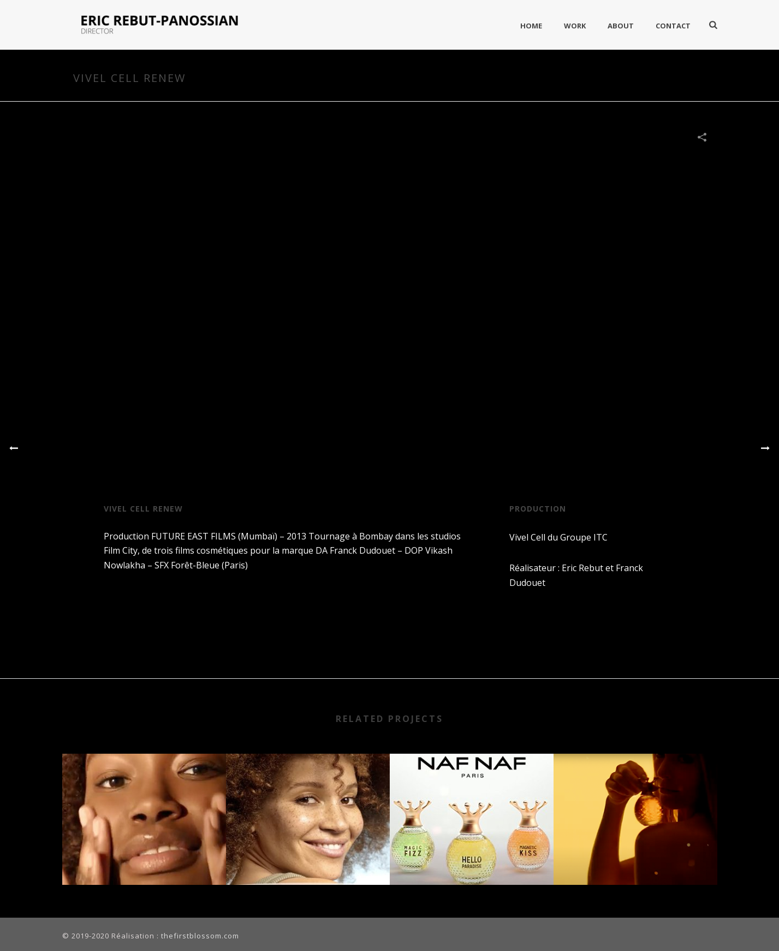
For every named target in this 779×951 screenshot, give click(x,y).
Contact (673, 26)
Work (575, 26)
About (621, 26)
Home (531, 26)
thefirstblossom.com (200, 936)
